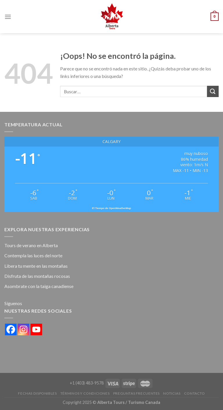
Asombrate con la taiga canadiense (38, 286)
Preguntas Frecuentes (136, 393)
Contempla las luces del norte (33, 255)
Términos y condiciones (84, 393)
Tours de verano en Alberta (31, 245)
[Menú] (7, 17)
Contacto (194, 393)
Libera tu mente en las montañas (36, 266)
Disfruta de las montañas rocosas (37, 276)
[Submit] (213, 91)
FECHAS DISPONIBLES (37, 393)
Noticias (171, 393)
